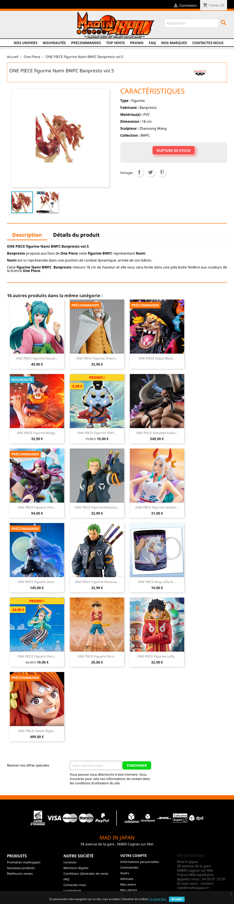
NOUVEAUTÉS (54, 42)
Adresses (127, 879)
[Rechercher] (191, 23)
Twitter (19, 29)
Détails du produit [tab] (76, 234)
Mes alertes (128, 890)
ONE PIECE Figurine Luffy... (157, 656)
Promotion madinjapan (23, 862)
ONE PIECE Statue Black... (157, 358)
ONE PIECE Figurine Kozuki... (37, 358)
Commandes (129, 867)
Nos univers (25, 42)
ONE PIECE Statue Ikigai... (37, 731)
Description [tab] (27, 234)
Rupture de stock (174, 150)
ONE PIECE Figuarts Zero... (37, 507)
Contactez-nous (208, 42)
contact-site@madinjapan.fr (195, 885)
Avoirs (124, 873)
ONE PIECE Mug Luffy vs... (157, 582)
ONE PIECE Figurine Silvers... (97, 358)
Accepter (176, 899)
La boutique (72, 890)
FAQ (152, 42)
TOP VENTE (115, 42)
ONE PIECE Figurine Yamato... (156, 507)
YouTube (27, 29)
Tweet (150, 172)
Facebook (11, 29)
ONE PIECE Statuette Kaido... (157, 433)
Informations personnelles (139, 862)
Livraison (70, 862)
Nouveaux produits (21, 868)
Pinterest (161, 172)
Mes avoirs (128, 884)
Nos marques (174, 42)
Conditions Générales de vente (86, 873)
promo (137, 42)
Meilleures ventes (20, 873)
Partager (139, 172)
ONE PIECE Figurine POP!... (96, 433)
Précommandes (86, 42)
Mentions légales (76, 868)
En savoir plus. (158, 899)
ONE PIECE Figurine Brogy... (37, 433)
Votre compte (133, 855)
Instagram (35, 29)
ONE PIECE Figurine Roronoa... (97, 507)
